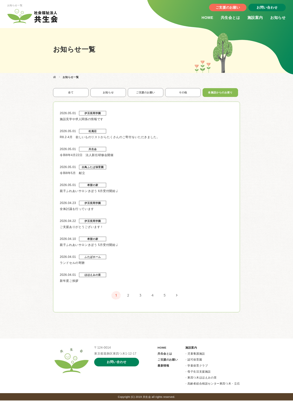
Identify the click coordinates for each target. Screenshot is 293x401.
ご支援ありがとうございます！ (81, 227)
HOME (203, 18)
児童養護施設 (196, 354)
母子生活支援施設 (199, 372)
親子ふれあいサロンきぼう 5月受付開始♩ (89, 245)
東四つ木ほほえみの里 (202, 378)
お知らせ (274, 18)
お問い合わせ (263, 8)
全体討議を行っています (77, 209)
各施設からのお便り (220, 92)
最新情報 (163, 366)
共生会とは (226, 18)
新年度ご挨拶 (69, 281)
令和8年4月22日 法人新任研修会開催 (87, 155)
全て (71, 92)
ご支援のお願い (224, 8)
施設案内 (251, 18)
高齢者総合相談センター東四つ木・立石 (213, 384)
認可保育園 (194, 360)
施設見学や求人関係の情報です (81, 119)
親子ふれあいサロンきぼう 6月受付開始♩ (89, 191)
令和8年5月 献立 (72, 173)
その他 (183, 92)
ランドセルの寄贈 (72, 263)
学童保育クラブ (197, 366)
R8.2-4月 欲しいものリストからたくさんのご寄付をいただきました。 (110, 137)
